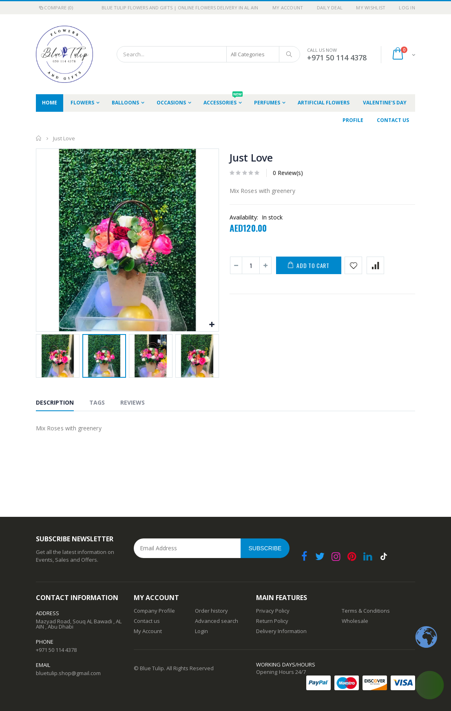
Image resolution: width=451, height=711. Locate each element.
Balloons (125, 102)
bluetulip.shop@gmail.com (68, 673)
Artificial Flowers (323, 102)
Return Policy (272, 621)
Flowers (82, 102)
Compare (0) (55, 7)
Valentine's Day (385, 102)
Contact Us (393, 120)
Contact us (147, 621)
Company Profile (154, 610)
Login (201, 631)
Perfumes (267, 102)
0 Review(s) (288, 173)
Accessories (223, 100)
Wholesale (355, 621)
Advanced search (216, 621)
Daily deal (330, 7)
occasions (171, 102)
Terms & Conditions (366, 610)
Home (39, 138)
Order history (211, 610)
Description (55, 402)
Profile (353, 120)
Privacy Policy (273, 610)
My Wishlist (370, 7)
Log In (407, 7)
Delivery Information (281, 631)
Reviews (132, 402)
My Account (287, 7)
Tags (97, 402)
